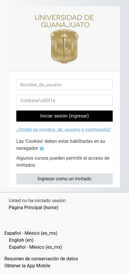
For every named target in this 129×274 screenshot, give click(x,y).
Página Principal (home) (34, 207)
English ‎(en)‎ (21, 240)
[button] (43, 148)
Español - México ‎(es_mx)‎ (30, 233)
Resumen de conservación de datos (41, 258)
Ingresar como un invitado (64, 179)
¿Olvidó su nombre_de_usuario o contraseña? (63, 129)
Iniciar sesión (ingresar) (64, 116)
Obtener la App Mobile (27, 265)
